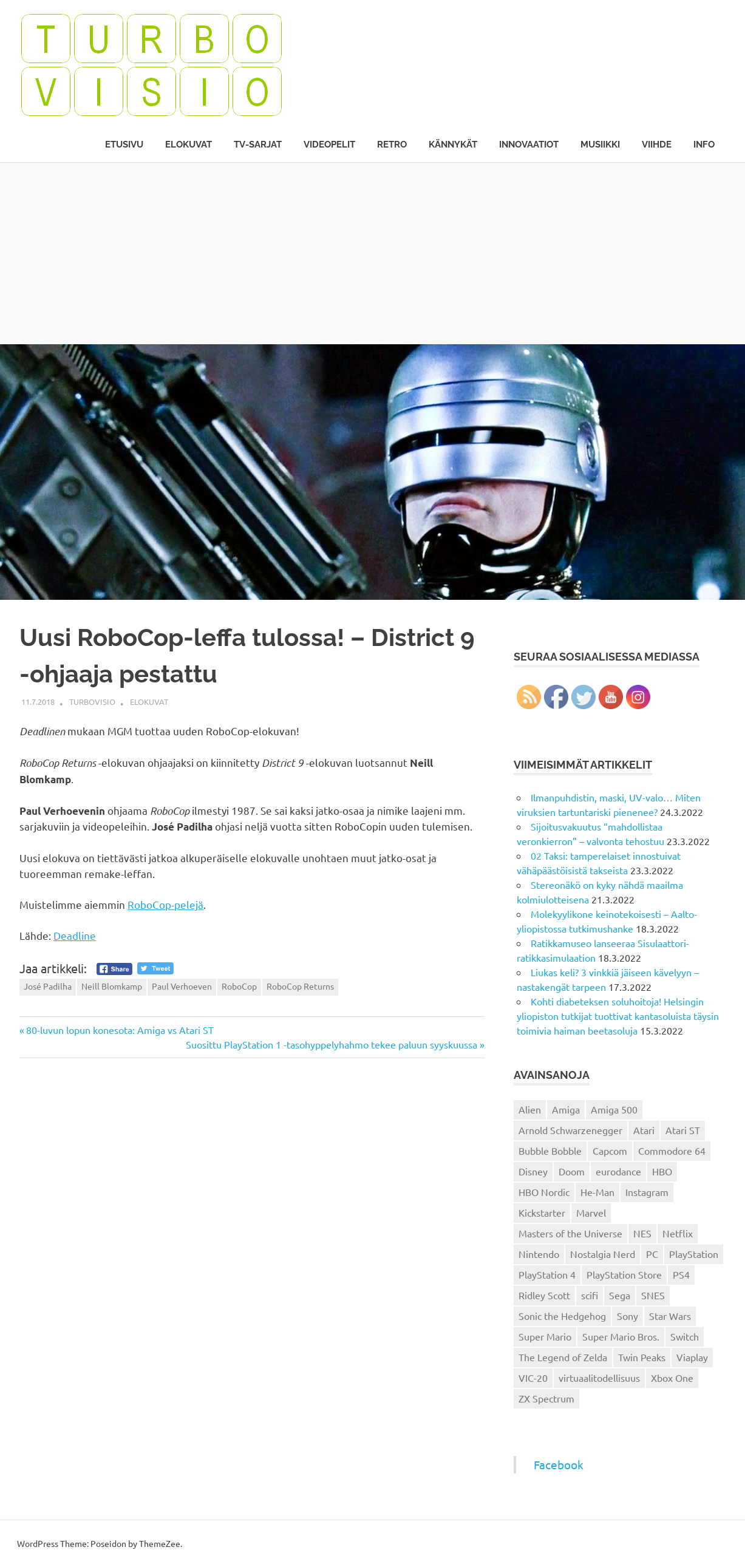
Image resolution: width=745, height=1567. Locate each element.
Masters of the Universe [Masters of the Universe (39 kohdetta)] (570, 1233)
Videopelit (329, 144)
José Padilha (48, 986)
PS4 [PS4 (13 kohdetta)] (681, 1274)
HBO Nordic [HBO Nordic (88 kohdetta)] (544, 1192)
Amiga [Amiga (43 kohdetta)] (566, 1109)
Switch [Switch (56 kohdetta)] (684, 1336)
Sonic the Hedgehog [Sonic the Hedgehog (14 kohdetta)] (562, 1316)
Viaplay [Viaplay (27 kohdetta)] (692, 1357)
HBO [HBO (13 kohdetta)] (662, 1171)
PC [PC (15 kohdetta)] (652, 1254)
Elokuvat (188, 144)
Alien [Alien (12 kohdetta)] (530, 1109)
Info (704, 144)
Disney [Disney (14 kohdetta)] (533, 1171)
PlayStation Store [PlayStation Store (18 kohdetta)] (624, 1274)
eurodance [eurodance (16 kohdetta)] (618, 1171)
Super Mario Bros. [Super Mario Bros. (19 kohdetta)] (620, 1336)
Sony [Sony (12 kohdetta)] (627, 1316)
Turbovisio (92, 701)
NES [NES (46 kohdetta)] (642, 1233)
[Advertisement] (373, 253)
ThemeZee (159, 1543)
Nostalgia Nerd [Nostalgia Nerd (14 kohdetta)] (602, 1254)
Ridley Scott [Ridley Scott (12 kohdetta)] (544, 1295)
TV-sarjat (258, 144)
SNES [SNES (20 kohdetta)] (653, 1295)
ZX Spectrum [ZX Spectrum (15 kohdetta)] (546, 1398)
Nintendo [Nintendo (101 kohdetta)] (539, 1254)
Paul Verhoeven (182, 986)
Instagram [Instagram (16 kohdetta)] (646, 1192)
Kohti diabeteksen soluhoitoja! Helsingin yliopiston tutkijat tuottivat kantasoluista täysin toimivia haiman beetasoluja (618, 1015)
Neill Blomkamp (111, 986)
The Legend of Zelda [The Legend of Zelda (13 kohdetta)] (563, 1357)
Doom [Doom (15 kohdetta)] (572, 1171)
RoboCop (239, 986)
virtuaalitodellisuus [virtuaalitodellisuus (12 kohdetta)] (599, 1378)
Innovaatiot (529, 144)
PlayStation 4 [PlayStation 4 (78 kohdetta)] (547, 1274)
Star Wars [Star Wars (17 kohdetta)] (670, 1316)
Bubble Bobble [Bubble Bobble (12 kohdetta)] (550, 1150)
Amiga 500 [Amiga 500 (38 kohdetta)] (614, 1109)
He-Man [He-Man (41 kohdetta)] (597, 1192)
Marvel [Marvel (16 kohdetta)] (591, 1212)
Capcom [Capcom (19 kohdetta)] (610, 1150)
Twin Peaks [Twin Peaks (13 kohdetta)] (641, 1357)
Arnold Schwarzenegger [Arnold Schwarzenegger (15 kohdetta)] (570, 1130)
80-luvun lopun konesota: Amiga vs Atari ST (120, 1030)
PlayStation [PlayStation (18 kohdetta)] (693, 1254)
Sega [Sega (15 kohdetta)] (619, 1295)
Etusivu (124, 144)
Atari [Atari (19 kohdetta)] (644, 1130)
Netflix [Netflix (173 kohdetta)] (677, 1233)
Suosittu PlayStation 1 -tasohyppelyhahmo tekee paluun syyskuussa (331, 1044)
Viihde (657, 144)
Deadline (74, 935)
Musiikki (600, 144)
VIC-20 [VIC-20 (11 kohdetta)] (533, 1378)
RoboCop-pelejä (165, 904)
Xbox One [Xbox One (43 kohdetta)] (672, 1378)
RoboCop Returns (300, 986)
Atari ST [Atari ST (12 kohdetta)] (682, 1130)
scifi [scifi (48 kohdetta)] (589, 1295)
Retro (392, 144)
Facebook (558, 1464)
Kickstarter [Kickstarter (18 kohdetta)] (542, 1212)
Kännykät (453, 144)
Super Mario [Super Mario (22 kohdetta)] (545, 1336)
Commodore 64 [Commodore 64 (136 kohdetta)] (672, 1150)
